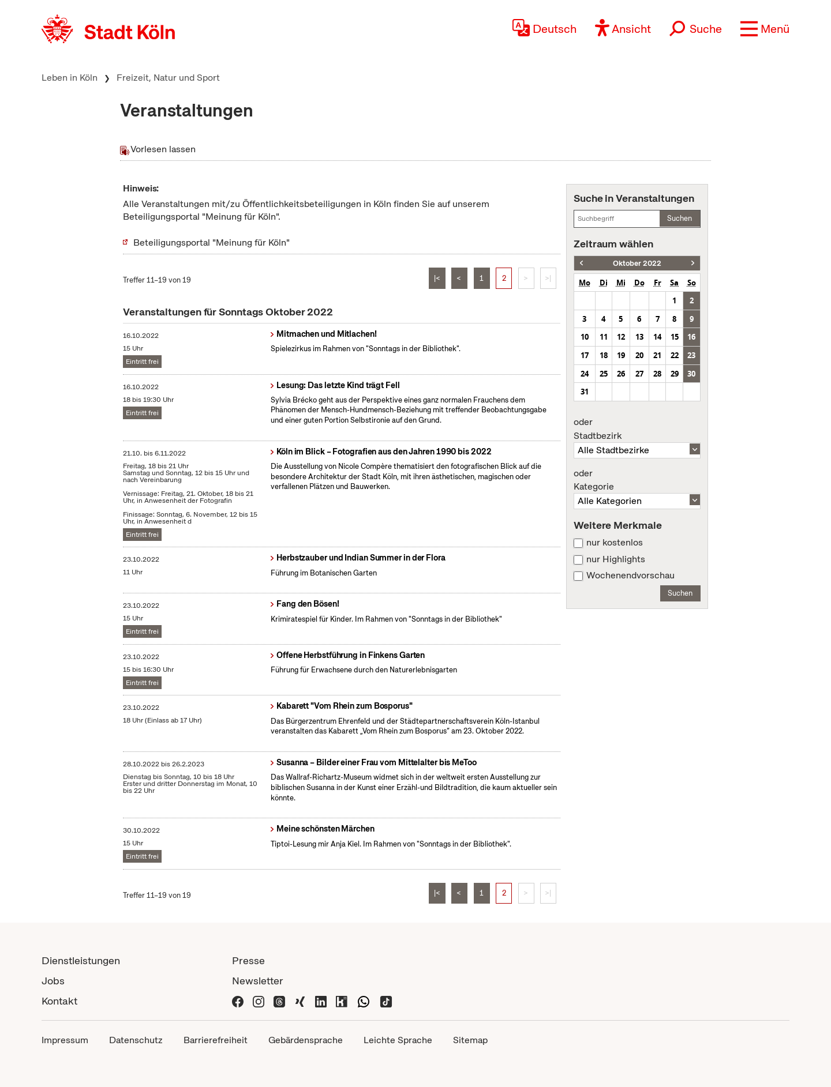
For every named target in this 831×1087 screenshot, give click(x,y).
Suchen (679, 218)
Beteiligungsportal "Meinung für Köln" (211, 242)
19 (621, 355)
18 (604, 355)
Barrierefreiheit (216, 1040)
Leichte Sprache (398, 1040)
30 (691, 373)
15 (675, 337)
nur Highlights (615, 559)
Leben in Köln (70, 78)
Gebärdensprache (305, 1040)
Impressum (65, 1040)
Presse (248, 960)
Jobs (53, 980)
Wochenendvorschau (630, 575)
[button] (764, 28)
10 (585, 337)
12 (621, 337)
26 (621, 373)
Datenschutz (136, 1040)
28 (657, 373)
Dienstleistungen (81, 960)
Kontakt (59, 1000)
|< (437, 278)
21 (657, 355)
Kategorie (637, 480)
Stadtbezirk (637, 429)
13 (639, 337)
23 (691, 355)
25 (604, 373)
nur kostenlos (614, 542)
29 (675, 373)
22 (675, 355)
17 (585, 355)
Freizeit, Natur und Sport (168, 78)
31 (585, 391)
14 (657, 337)
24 (585, 373)
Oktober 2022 (637, 263)
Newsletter (257, 980)
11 (604, 337)
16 (691, 337)
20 (639, 355)
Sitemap (470, 1040)
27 (639, 373)
